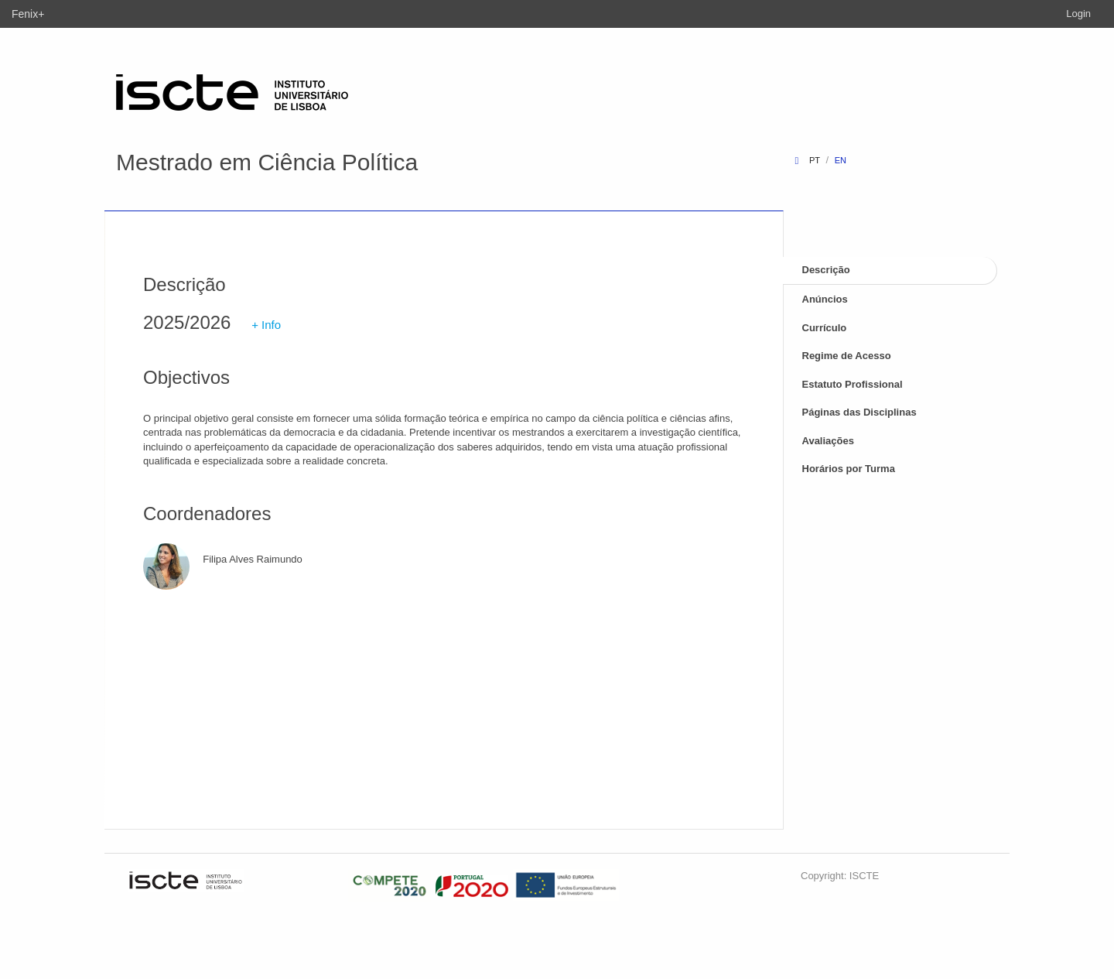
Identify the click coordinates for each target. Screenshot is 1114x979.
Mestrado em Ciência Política (267, 162)
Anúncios (825, 299)
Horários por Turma (848, 468)
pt (814, 160)
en (840, 160)
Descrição (826, 270)
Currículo (824, 328)
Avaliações (828, 441)
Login (1078, 13)
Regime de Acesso (846, 355)
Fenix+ (28, 14)
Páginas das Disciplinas (859, 412)
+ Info (266, 324)
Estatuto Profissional (852, 384)
